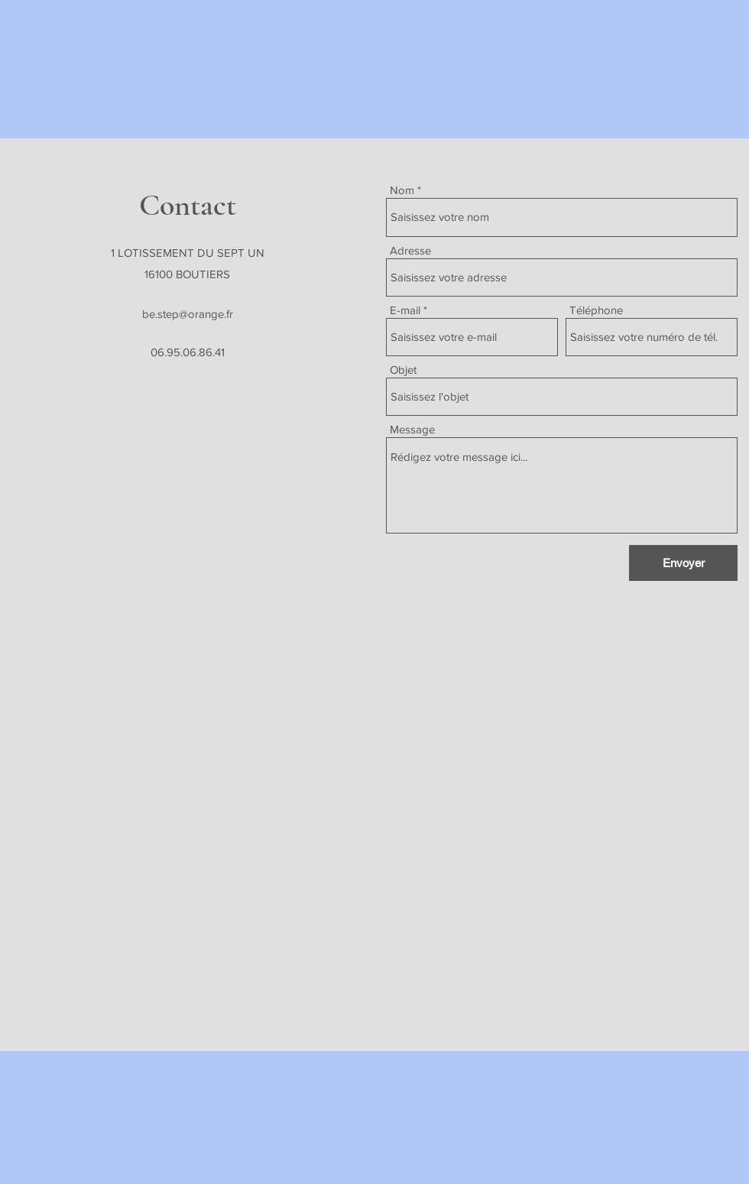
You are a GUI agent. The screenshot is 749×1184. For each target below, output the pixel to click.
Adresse (410, 250)
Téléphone (596, 310)
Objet (403, 369)
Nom (402, 190)
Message (412, 429)
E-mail (405, 310)
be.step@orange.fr (187, 313)
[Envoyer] (683, 563)
